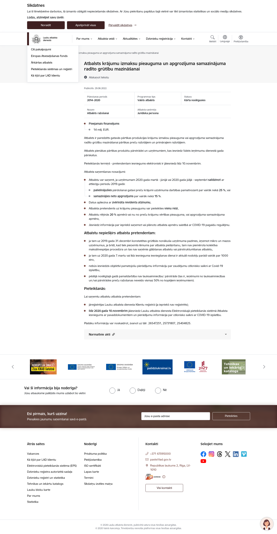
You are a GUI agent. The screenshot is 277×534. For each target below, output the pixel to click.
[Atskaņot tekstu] (99, 77)
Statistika (32, 502)
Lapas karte (91, 471)
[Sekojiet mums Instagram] (211, 454)
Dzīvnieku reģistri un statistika (46, 477)
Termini (88, 477)
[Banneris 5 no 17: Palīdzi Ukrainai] (157, 366)
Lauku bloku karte (38, 490)
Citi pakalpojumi (41, 90)
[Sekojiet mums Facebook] (203, 454)
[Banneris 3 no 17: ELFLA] (81, 366)
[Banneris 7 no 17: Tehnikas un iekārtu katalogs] (234, 366)
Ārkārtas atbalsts (41, 103)
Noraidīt (46, 25)
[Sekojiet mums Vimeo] (244, 454)
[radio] (114, 390)
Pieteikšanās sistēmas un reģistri (51, 109)
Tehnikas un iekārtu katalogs (45, 484)
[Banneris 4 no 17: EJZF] (119, 366)
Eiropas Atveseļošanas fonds (49, 96)
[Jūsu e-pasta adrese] (175, 416)
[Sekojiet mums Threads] (219, 454)
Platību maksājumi (42, 64)
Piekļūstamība (93, 459)
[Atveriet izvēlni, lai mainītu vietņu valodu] (225, 39)
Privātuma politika (95, 453)
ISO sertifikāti (92, 465)
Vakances (33, 453)
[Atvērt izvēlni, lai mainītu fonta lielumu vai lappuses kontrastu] (241, 39)
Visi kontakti (164, 488)
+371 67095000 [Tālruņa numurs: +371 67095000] (160, 453)
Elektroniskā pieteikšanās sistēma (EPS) (52, 465)
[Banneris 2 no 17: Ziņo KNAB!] (43, 366)
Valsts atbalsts (40, 70)
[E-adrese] (153, 477)
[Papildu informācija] (163, 476)
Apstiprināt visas (85, 25)
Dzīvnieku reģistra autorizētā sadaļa (49, 471)
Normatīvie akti (102, 334)
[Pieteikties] (231, 416)
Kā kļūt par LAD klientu (45, 116)
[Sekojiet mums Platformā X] (228, 454)
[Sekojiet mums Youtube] (203, 461)
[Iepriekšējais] (12, 366)
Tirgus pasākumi (41, 83)
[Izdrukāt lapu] (241, 62)
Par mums (33, 496)
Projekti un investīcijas (45, 77)
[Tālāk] (264, 366)
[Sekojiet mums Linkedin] (236, 454)
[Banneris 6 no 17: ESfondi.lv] (196, 366)
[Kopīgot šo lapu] (241, 71)
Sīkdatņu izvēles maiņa (98, 484)
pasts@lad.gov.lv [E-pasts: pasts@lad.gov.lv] (160, 459)
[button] (113, 334)
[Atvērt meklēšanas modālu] (212, 39)
